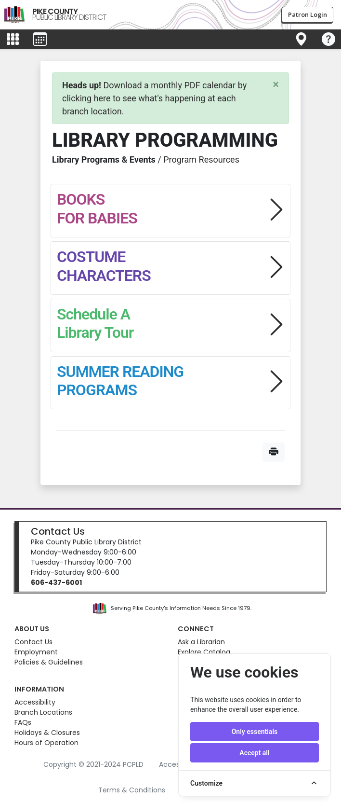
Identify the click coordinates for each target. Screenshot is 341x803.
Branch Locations (43, 712)
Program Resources (201, 159)
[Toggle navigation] (301, 39)
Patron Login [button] (307, 14)
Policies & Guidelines (48, 662)
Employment (36, 652)
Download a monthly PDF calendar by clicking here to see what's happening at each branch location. (154, 98)
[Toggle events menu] (39, 39)
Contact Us (58, 531)
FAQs (22, 722)
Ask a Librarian (201, 642)
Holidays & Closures (47, 732)
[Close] (276, 84)
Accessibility (34, 702)
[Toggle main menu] (12, 39)
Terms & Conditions (131, 790)
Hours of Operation (46, 743)
